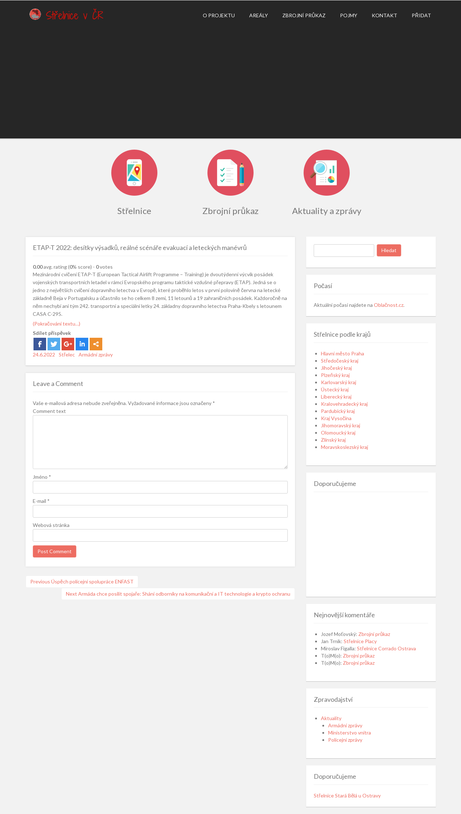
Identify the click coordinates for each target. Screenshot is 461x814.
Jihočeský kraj (336, 368)
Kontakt (384, 15)
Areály (258, 15)
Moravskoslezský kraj (344, 447)
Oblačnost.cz (388, 305)
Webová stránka (51, 525)
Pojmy (348, 15)
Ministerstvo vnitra (349, 732)
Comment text (49, 411)
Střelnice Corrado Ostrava (386, 648)
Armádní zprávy (96, 354)
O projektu (219, 15)
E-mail (41, 501)
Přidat (421, 15)
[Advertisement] (230, 81)
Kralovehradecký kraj (344, 404)
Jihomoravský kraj (340, 425)
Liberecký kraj (336, 397)
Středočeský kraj (339, 361)
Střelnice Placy (360, 641)
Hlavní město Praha (342, 353)
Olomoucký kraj (338, 432)
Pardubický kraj (338, 411)
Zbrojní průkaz (304, 15)
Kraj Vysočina (336, 418)
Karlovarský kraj (338, 382)
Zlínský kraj (333, 440)
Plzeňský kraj (335, 375)
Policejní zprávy (345, 740)
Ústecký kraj (335, 389)
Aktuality (331, 718)
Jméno (42, 477)
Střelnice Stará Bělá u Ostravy (347, 795)
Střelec (67, 354)
